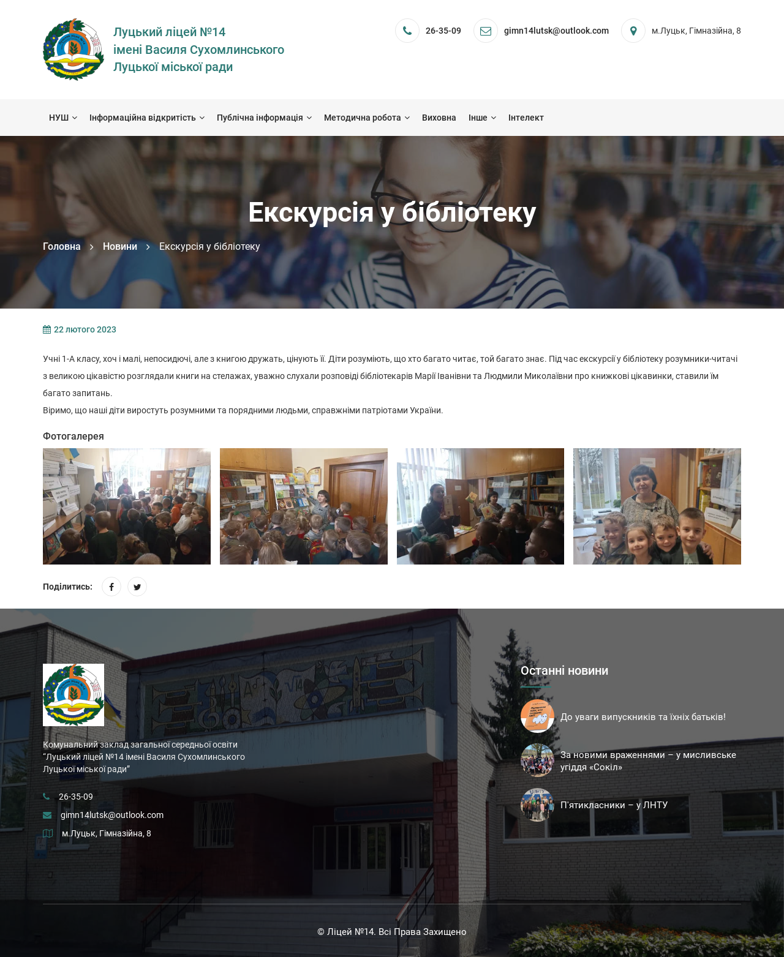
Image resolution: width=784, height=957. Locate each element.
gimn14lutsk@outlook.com (112, 815)
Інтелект (526, 117)
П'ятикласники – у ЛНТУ (614, 805)
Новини (120, 246)
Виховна (439, 117)
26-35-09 (443, 31)
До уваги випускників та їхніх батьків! (643, 716)
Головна (62, 246)
